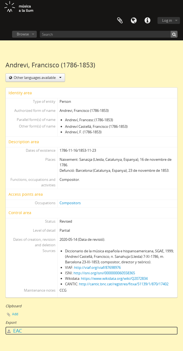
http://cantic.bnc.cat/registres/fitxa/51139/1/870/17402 (123, 283)
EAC (14, 330)
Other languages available (37, 77)
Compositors (70, 202)
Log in (167, 20)
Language (133, 20)
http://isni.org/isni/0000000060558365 (104, 272)
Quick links (147, 20)
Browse (23, 34)
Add (15, 314)
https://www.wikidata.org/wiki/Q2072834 (114, 278)
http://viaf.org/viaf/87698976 (97, 267)
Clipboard (120, 20)
